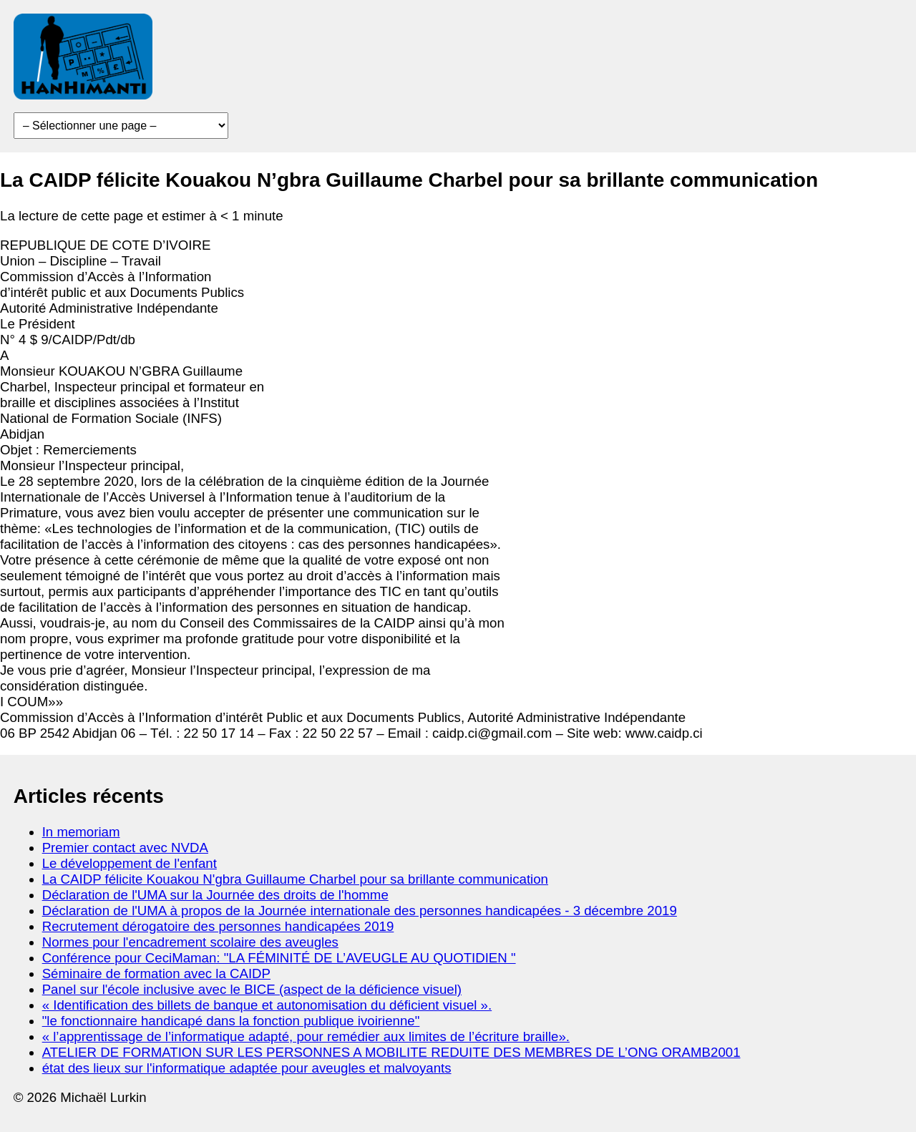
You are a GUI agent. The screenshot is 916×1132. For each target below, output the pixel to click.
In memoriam (81, 831)
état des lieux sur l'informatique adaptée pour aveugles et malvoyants (247, 1067)
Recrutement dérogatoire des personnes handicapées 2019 (218, 926)
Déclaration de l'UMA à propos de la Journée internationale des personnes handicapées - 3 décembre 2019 (359, 910)
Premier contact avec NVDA (125, 847)
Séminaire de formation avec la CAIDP (156, 973)
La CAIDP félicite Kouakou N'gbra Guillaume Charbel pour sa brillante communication (295, 879)
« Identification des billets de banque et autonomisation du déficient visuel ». (267, 1005)
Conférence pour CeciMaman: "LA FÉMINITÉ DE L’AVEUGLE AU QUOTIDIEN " (279, 957)
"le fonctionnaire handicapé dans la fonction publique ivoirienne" (231, 1020)
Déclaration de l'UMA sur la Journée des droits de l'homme (215, 894)
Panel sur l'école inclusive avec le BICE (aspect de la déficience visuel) (252, 989)
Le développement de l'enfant (129, 863)
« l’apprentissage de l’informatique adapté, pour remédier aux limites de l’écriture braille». (306, 1036)
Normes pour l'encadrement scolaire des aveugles (190, 942)
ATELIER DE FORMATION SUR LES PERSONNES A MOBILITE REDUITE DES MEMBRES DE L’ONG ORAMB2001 (391, 1052)
